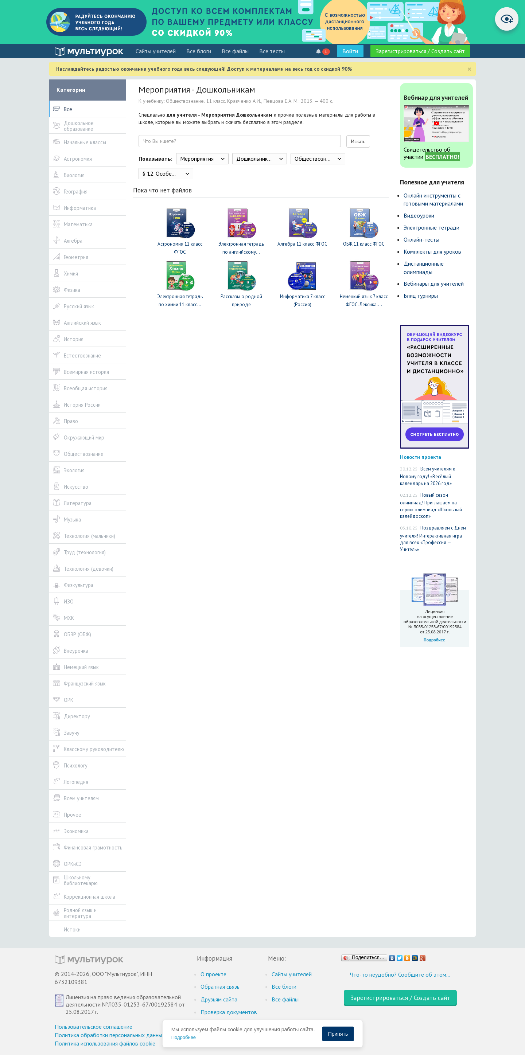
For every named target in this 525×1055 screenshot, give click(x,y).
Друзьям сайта (219, 999)
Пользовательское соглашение (93, 1026)
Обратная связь (220, 986)
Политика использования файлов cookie (105, 1043)
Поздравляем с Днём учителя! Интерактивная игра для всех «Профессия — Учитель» (433, 538)
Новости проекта (420, 456)
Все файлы (235, 51)
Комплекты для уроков (432, 251)
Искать (358, 141)
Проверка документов (229, 1012)
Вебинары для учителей (434, 283)
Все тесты (272, 51)
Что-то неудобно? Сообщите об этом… (400, 974)
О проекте (213, 974)
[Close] (469, 69)
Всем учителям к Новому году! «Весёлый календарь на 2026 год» (427, 476)
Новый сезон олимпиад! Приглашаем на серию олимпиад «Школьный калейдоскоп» (431, 506)
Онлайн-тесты (421, 239)
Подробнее (183, 1037)
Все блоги (198, 51)
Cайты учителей (156, 51)
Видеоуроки (419, 215)
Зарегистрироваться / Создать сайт (420, 51)
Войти (350, 51)
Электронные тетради (431, 227)
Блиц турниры (421, 295)
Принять (338, 1034)
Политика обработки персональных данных (110, 1035)
